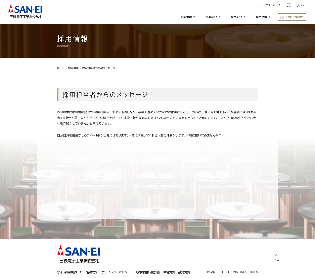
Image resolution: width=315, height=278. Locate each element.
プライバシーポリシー (116, 272)
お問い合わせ (294, 17)
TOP (277, 257)
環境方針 (169, 272)
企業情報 (186, 17)
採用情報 (261, 17)
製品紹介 (236, 17)
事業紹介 (211, 17)
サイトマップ (272, 5)
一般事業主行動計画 (146, 272)
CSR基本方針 (89, 272)
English (298, 5)
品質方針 (184, 272)
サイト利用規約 (67, 272)
